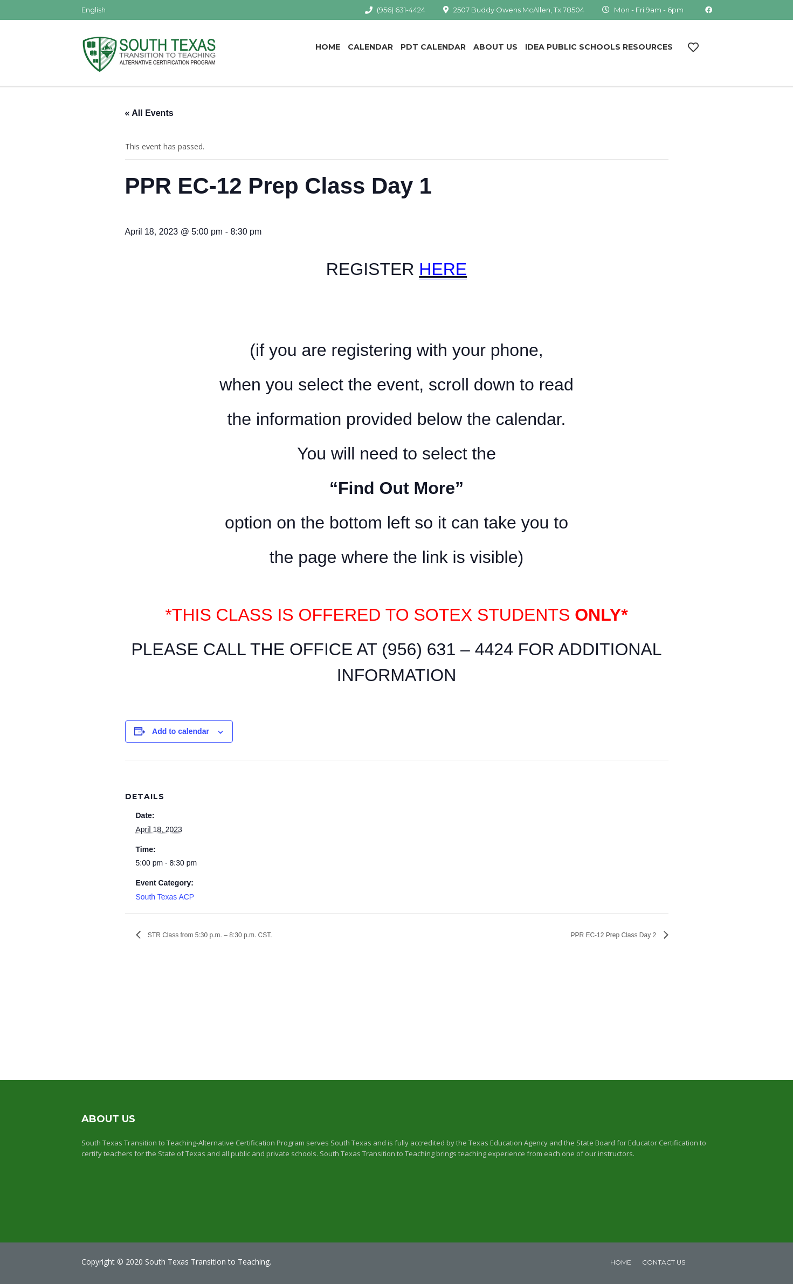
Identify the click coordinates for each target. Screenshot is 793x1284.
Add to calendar (180, 731)
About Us (495, 47)
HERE (443, 269)
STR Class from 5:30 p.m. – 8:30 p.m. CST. (209, 935)
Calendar (370, 47)
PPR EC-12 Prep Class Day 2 (614, 935)
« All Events (149, 113)
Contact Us (663, 1262)
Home (327, 47)
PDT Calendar (433, 47)
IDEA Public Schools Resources (599, 47)
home (620, 1262)
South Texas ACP (165, 896)
